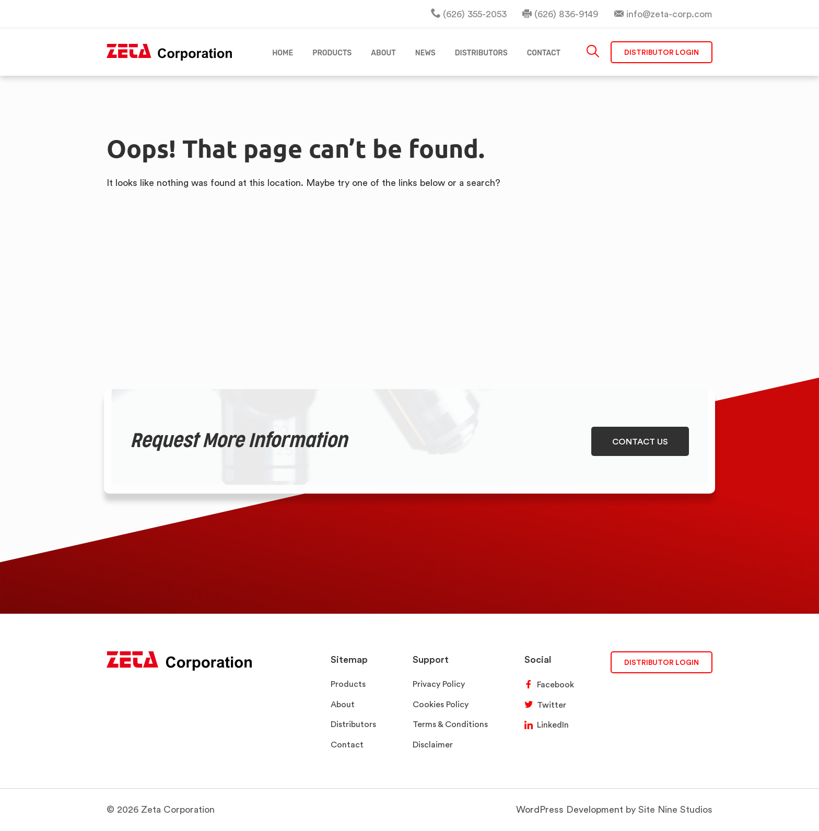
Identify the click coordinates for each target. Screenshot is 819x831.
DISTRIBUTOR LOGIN (661, 662)
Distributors (353, 724)
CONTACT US (640, 441)
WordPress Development (569, 809)
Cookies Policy (441, 704)
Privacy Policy (439, 684)
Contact (347, 745)
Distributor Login (661, 52)
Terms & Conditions (450, 724)
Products (348, 684)
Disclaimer (433, 745)
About (343, 704)
